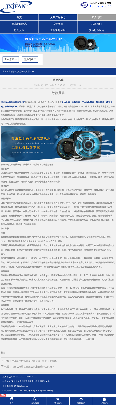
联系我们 (97, 23)
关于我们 (58, 23)
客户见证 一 (10, 59)
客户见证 (97, 17)
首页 (19, 17)
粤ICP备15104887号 (44, 390)
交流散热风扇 (96, 30)
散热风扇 (19, 30)
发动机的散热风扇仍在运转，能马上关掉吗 (34, 361)
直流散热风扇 (58, 30)
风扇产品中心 (58, 17)
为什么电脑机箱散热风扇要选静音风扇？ (33, 366)
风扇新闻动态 (19, 23)
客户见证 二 (30, 59)
